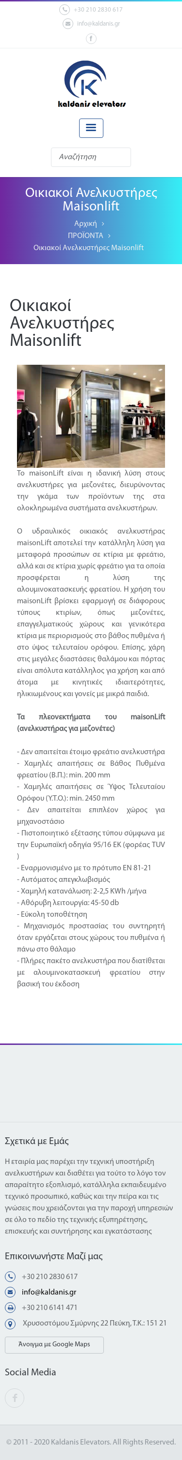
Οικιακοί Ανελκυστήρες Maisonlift (88, 248)
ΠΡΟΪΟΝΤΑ (85, 236)
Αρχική (85, 224)
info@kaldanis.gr (91, 23)
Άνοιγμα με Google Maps (54, 1344)
